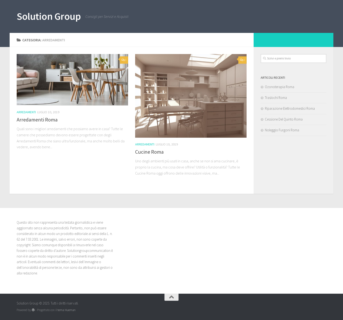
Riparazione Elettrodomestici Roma (290, 108)
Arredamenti (26, 112)
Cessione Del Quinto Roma (284, 119)
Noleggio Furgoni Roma (282, 130)
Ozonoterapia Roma (279, 87)
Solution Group (49, 16)
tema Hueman (66, 310)
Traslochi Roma (276, 97)
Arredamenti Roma (37, 119)
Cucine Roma (149, 151)
